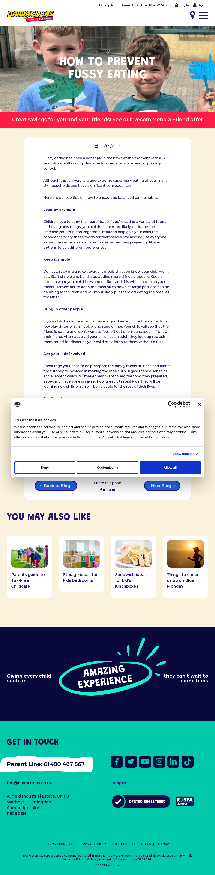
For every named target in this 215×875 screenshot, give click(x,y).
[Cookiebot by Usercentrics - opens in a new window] (171, 404)
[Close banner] (199, 404)
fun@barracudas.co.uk (29, 783)
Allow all (170, 467)
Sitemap (162, 844)
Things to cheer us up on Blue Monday (183, 580)
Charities (119, 844)
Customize (107, 467)
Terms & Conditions (61, 844)
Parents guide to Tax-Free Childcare (28, 580)
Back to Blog (57, 485)
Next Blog (161, 485)
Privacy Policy (94, 844)
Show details (182, 454)
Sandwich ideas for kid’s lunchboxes (131, 580)
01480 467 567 (154, 5)
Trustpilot (107, 5)
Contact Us (141, 844)
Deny (45, 467)
